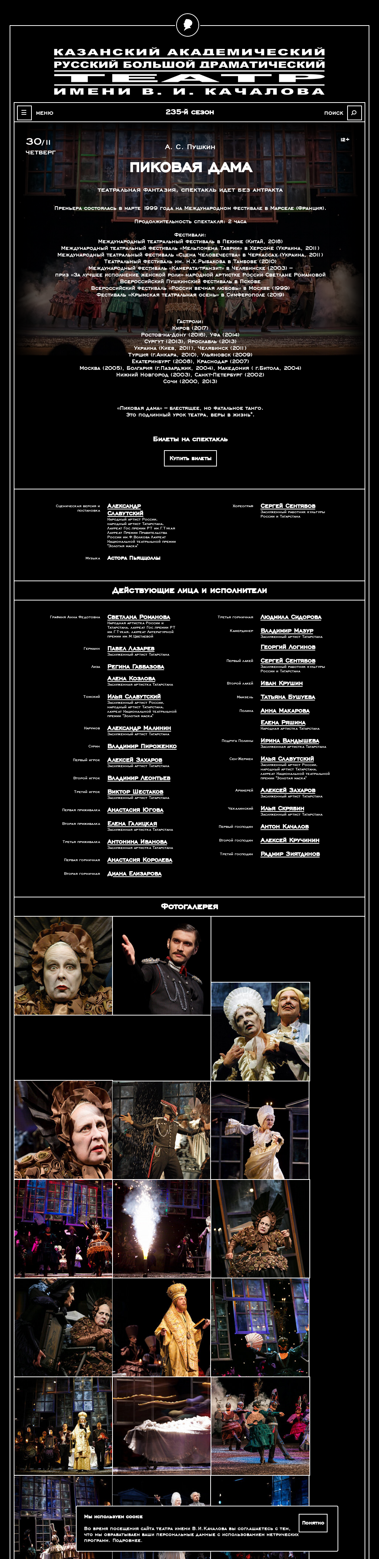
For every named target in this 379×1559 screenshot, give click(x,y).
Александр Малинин (135, 716)
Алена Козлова (128, 668)
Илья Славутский (131, 685)
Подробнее (127, 1540)
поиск (338, 112)
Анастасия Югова (132, 794)
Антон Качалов (282, 809)
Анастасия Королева (136, 842)
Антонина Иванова (134, 824)
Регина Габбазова (132, 656)
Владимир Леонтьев (135, 763)
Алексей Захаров (131, 746)
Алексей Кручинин (287, 822)
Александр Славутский (139, 505)
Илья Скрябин (280, 792)
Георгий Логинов (285, 637)
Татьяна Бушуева (285, 685)
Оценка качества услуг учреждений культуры (65, 1520)
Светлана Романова (135, 608)
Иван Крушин (279, 672)
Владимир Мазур (284, 621)
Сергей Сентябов (285, 505)
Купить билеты (190, 458)
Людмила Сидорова (288, 608)
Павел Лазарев (128, 639)
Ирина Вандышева (287, 726)
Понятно (314, 1523)
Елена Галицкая (129, 807)
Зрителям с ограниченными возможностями (65, 1529)
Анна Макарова (282, 698)
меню (40, 112)
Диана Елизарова (131, 855)
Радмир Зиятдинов (287, 835)
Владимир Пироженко (138, 733)
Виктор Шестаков (132, 776)
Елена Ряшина (281, 709)
